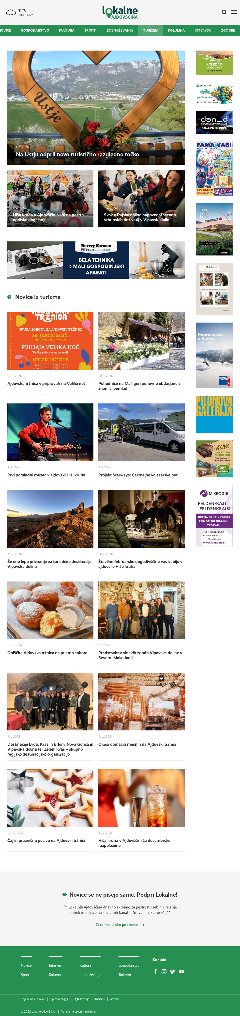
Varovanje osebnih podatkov (78, 1011)
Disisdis (100, 999)
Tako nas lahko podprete (120, 924)
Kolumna (176, 30)
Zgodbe (228, 30)
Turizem (150, 30)
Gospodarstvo (35, 30)
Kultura (67, 30)
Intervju (203, 30)
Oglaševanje (81, 999)
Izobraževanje (119, 30)
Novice (26, 965)
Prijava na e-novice (33, 999)
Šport (90, 30)
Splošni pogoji (59, 999)
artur (114, 999)
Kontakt (159, 959)
